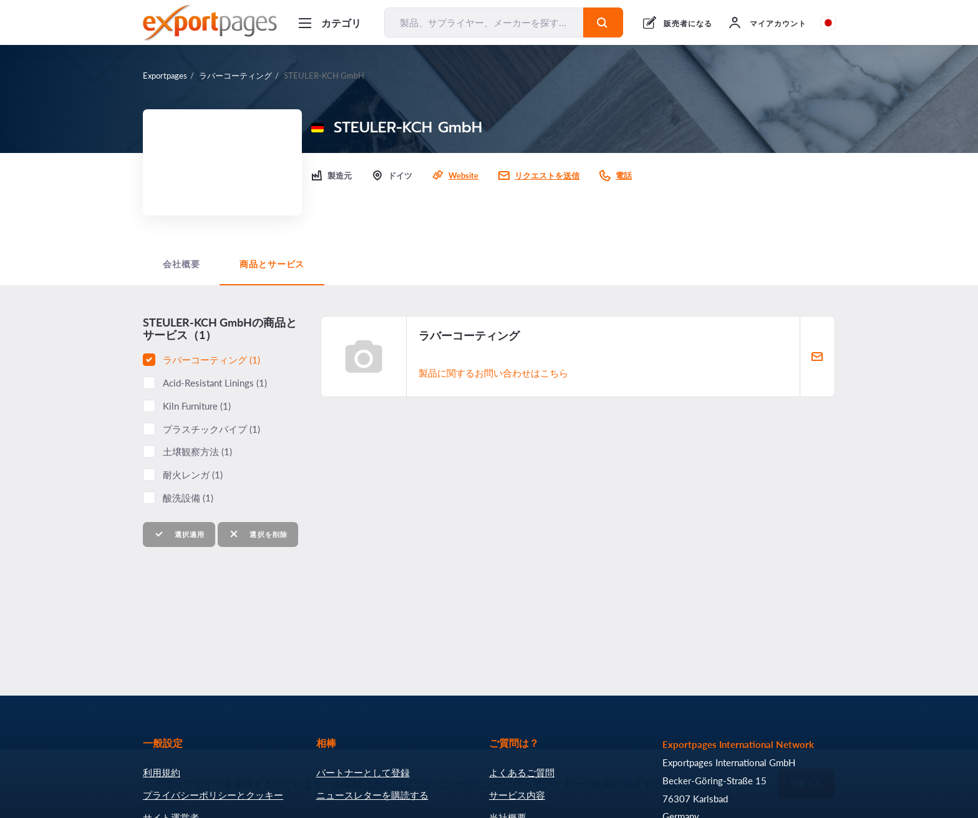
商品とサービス (272, 264)
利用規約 (161, 772)
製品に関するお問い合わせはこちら (493, 372)
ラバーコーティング (235, 76)
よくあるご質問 (521, 772)
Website (463, 175)
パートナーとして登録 (363, 772)
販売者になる (688, 23)
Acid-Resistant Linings (215, 382)
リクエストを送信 (547, 175)
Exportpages (165, 76)
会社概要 (181, 264)
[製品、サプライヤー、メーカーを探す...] (484, 22)
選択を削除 (258, 534)
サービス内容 (517, 795)
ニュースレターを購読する (372, 795)
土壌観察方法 (197, 451)
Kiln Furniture (197, 405)
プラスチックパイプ (211, 429)
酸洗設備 (188, 497)
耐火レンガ (193, 474)
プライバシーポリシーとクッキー (213, 795)
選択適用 (179, 534)
